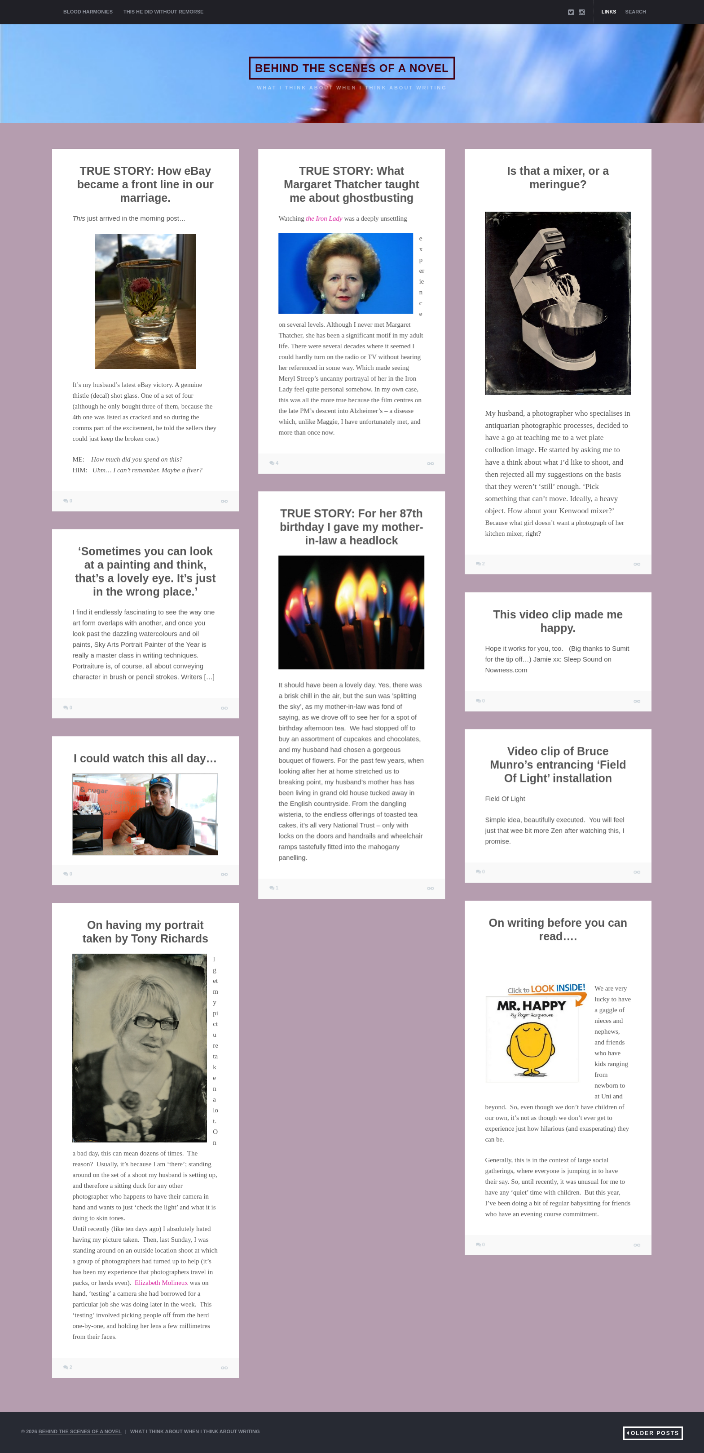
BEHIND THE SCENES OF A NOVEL (352, 68)
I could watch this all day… (145, 758)
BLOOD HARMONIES (88, 11)
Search (635, 11)
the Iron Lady (324, 218)
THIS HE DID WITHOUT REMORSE (163, 11)
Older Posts (655, 1433)
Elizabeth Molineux (161, 1282)
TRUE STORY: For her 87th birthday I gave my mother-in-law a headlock (351, 527)
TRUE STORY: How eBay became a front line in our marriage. (145, 184)
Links (609, 11)
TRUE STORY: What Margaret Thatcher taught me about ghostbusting (351, 184)
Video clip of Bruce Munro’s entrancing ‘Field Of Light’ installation (558, 764)
